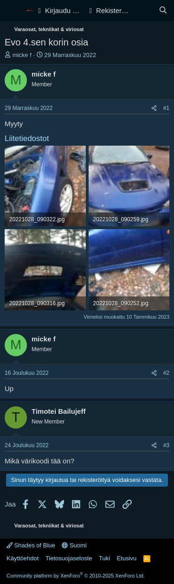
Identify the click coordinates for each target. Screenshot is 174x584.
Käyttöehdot (22, 558)
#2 (166, 373)
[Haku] (163, 10)
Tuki (104, 558)
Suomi (74, 545)
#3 (166, 445)
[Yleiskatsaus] (144, 10)
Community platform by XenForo (75, 575)
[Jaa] (154, 108)
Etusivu (127, 558)
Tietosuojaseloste (68, 558)
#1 (166, 108)
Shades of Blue (30, 545)
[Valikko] (13, 10)
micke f (22, 54)
